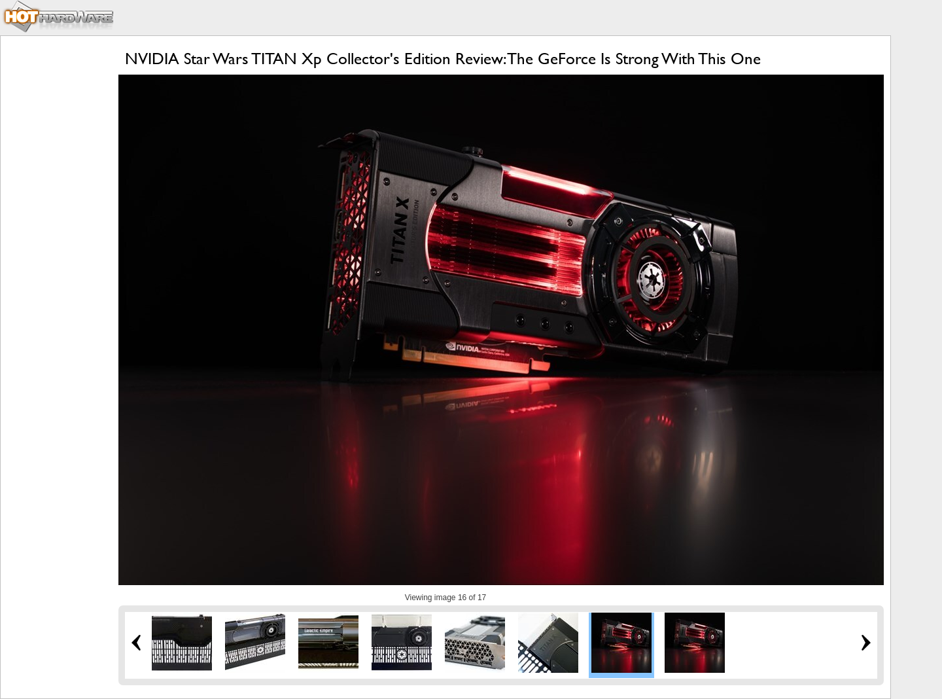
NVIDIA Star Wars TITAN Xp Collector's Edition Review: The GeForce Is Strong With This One (443, 58)
